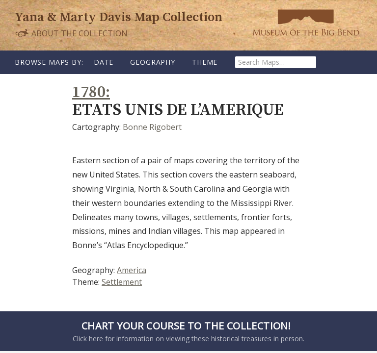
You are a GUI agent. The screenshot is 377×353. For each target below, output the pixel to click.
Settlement (122, 282)
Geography (152, 62)
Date (103, 62)
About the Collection (71, 33)
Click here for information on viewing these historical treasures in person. (186, 331)
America (131, 270)
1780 (89, 92)
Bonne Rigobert (152, 127)
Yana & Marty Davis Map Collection (118, 17)
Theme (204, 62)
